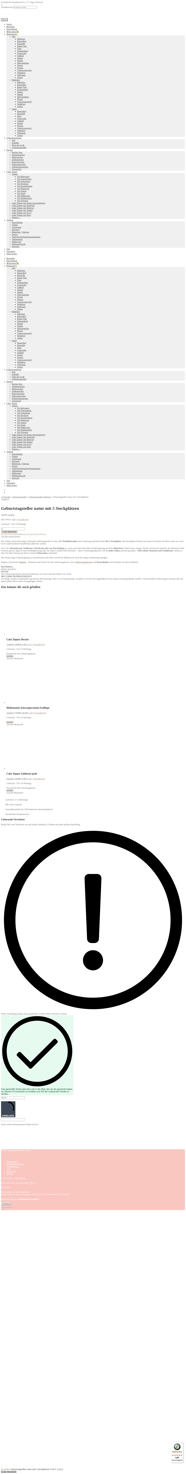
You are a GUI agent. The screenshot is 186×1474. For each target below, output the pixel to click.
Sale (8, 249)
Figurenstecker (18, 162)
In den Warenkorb (9, 532)
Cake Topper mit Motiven (23, 208)
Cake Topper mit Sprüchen (23, 205)
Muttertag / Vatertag (20, 232)
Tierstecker (16, 169)
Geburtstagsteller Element (39, 497)
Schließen (6, 1204)
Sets (13, 140)
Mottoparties (11, 34)
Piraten (20, 68)
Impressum (11, 1171)
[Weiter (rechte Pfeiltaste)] (5, 1209)
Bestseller (10, 27)
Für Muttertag (23, 189)
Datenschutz (11, 1162)
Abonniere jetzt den (20, 1199)
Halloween (16, 242)
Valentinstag (17, 239)
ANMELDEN (8, 1109)
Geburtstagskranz (13, 138)
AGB (8, 1169)
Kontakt (9, 1174)
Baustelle (21, 44)
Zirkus (20, 77)
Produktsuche (7, 7)
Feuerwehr (21, 53)
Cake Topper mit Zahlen (22, 210)
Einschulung (11, 29)
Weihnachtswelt (18, 244)
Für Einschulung (24, 179)
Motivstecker (17, 157)
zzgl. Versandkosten (95, 618)
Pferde (20, 65)
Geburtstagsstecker (20, 167)
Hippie (20, 58)
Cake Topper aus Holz (21, 215)
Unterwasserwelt (24, 70)
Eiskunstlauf (22, 51)
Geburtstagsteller (19, 147)
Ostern (15, 234)
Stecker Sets (17, 152)
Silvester (15, 246)
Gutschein (10, 251)
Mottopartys (11, 266)
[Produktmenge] (13, 529)
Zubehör (15, 143)
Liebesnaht (5, 497)
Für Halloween (23, 196)
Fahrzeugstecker (19, 164)
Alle (14, 36)
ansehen (9, 656)
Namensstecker (18, 155)
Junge (14, 109)
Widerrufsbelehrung (15, 1164)
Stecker (9, 150)
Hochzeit (16, 230)
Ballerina (21, 39)
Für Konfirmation (24, 186)
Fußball (20, 56)
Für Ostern (21, 191)
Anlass (15, 174)
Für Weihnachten (24, 198)
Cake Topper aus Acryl (21, 213)
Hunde (20, 61)
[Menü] (181, 1443)
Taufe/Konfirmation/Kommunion (26, 237)
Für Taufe (21, 193)
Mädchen (16, 80)
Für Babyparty (23, 176)
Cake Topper (11, 172)
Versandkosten (22, 519)
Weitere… (16, 217)
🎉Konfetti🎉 (12, 32)
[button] (23, 534)
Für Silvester (22, 201)
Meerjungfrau (23, 63)
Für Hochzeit (22, 184)
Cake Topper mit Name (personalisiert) (28, 203)
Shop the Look (18, 145)
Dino (19, 48)
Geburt (15, 225)
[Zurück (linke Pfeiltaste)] (2, 1209)
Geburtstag (16, 227)
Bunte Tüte (22, 46)
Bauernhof (21, 41)
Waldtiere (21, 73)
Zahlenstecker (18, 160)
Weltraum (21, 75)
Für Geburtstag (23, 181)
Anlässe (9, 220)
